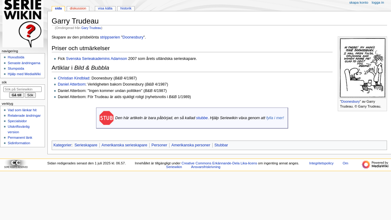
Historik (126, 8)
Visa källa (105, 8)
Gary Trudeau (91, 28)
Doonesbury (350, 101)
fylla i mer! (275, 118)
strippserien (110, 37)
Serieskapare (85, 145)
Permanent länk (20, 137)
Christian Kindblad (73, 78)
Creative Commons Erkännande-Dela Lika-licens (219, 163)
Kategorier (63, 145)
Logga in (378, 2)
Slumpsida (16, 68)
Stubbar (221, 145)
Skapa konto (358, 2)
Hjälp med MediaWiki (24, 74)
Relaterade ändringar (24, 115)
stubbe (202, 118)
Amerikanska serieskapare (124, 145)
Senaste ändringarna (24, 63)
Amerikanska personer (190, 145)
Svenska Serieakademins (88, 59)
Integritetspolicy (321, 163)
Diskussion (78, 8)
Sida (58, 8)
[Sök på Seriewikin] (22, 89)
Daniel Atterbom (71, 84)
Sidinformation (19, 143)
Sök (4, 82)
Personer (159, 145)
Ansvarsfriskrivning (206, 167)
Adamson (119, 59)
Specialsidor (17, 121)
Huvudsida (16, 57)
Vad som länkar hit (22, 110)
